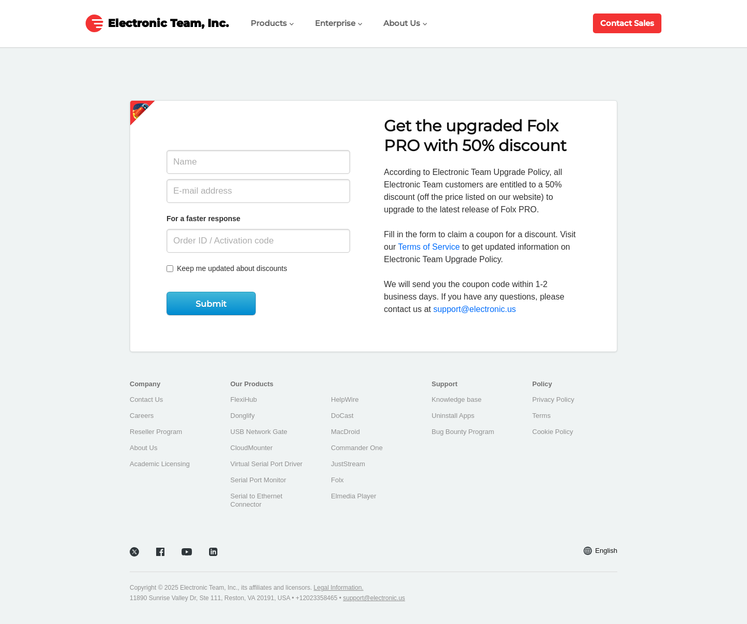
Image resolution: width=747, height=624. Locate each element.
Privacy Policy (553, 399)
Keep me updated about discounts (227, 268)
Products (272, 23)
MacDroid (345, 432)
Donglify (242, 415)
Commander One (357, 448)
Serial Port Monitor (258, 480)
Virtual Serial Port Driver (266, 464)
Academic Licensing (160, 464)
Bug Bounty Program (463, 432)
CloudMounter (251, 448)
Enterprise (339, 23)
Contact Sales (627, 23)
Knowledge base (456, 399)
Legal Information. (339, 587)
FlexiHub (243, 399)
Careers (142, 415)
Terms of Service (429, 246)
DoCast (342, 415)
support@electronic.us (474, 309)
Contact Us (146, 399)
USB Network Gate (258, 432)
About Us (405, 23)
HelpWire (344, 399)
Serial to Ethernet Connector (256, 500)
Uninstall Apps (453, 415)
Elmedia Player (353, 496)
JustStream (348, 464)
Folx (337, 480)
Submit (211, 304)
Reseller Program (156, 432)
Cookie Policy (552, 432)
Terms (541, 415)
